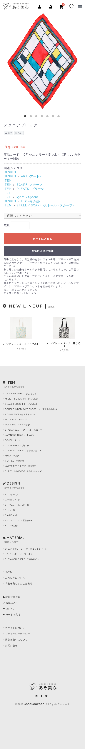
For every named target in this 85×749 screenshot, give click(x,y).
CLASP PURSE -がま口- (17, 445)
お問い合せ (11, 645)
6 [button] (54, 117)
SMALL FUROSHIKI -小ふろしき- (21, 404)
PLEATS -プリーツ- (31, 189)
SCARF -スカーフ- (30, 184)
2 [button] (31, 117)
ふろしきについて (15, 577)
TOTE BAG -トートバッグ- (18, 425)
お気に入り (10, 602)
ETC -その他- (31, 201)
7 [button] (59, 117)
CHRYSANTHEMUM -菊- (17, 505)
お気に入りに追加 (42, 250)
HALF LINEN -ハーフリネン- (19, 554)
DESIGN (10, 172)
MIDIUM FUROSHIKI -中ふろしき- (22, 399)
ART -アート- (31, 176)
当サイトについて (15, 627)
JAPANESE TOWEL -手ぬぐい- (20, 435)
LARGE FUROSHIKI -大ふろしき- (21, 394)
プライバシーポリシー (17, 633)
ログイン (9, 608)
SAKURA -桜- (12, 515)
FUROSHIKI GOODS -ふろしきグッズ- (24, 471)
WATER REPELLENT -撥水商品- (21, 466)
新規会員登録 (11, 596)
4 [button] (42, 117)
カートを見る (12, 614)
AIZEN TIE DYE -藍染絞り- (18, 520)
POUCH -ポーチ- (13, 440)
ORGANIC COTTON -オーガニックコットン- (26, 549)
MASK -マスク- (12, 456)
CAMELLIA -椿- (13, 500)
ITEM (8, 180)
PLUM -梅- (10, 510)
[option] (42, 61)
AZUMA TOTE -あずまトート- (20, 414)
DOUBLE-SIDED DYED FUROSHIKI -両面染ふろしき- (31, 409)
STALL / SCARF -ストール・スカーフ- (45, 205)
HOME (8, 571)
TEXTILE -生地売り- (15, 461)
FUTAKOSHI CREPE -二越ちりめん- (22, 559)
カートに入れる (42, 238)
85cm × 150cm (27, 197)
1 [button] (26, 117)
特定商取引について (16, 639)
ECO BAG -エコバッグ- (16, 419)
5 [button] (48, 117)
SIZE (7, 193)
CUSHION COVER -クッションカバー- (24, 450)
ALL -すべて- (11, 494)
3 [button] (37, 117)
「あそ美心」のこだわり (19, 583)
